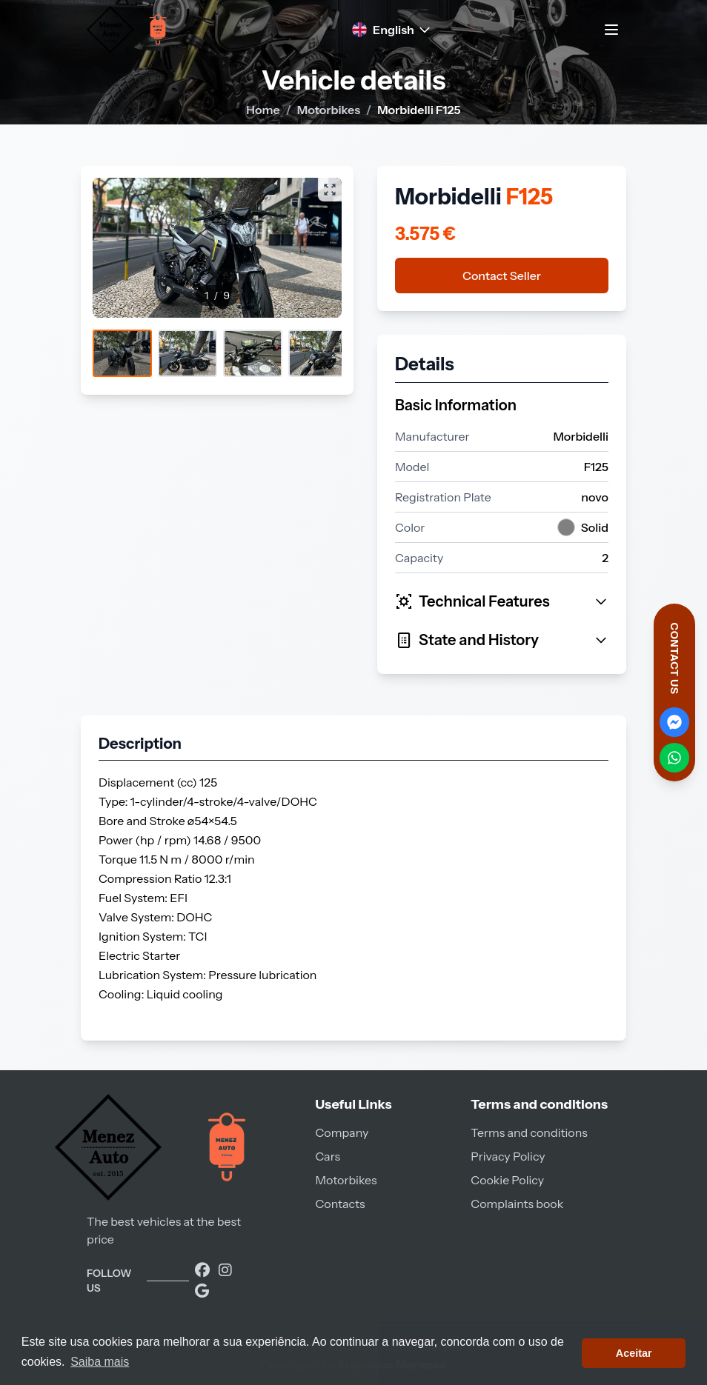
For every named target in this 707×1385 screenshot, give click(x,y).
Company (341, 1132)
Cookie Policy (507, 1179)
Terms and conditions (529, 1132)
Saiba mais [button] (99, 1361)
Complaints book (517, 1203)
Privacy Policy (508, 1156)
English (392, 29)
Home (262, 109)
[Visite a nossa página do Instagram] (225, 1270)
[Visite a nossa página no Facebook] (204, 1270)
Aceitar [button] (634, 1353)
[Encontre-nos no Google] (202, 1291)
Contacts (340, 1203)
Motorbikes (328, 109)
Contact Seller (501, 275)
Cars (327, 1156)
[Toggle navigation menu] (611, 30)
